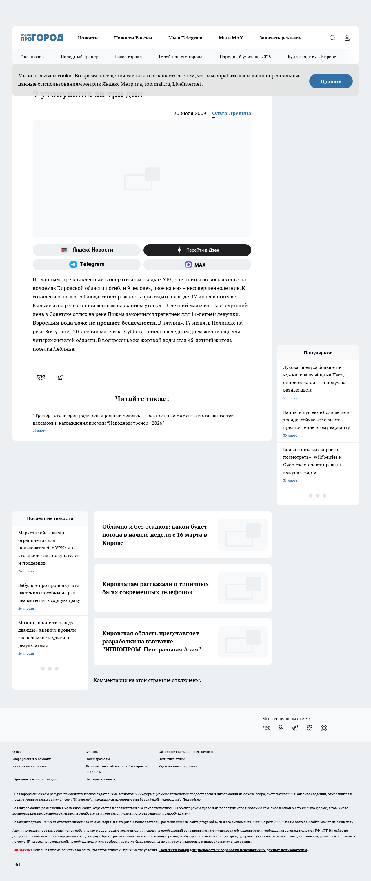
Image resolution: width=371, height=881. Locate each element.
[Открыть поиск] (332, 37)
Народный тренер (80, 56)
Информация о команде (32, 759)
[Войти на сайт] (347, 37)
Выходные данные (100, 779)
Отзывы (92, 751)
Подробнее (192, 799)
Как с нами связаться (29, 766)
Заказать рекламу (280, 38)
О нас (16, 751)
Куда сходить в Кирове (312, 56)
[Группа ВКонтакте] (266, 728)
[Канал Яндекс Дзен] (197, 250)
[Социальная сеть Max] (197, 264)
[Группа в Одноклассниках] (280, 728)
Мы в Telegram (185, 38)
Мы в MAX (231, 38)
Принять (331, 81)
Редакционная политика (178, 766)
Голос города (128, 56)
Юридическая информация (34, 779)
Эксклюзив (32, 56)
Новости (88, 38)
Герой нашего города (181, 56)
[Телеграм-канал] (87, 264)
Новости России (133, 38)
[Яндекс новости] (87, 250)
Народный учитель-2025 (245, 56)
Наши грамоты (98, 759)
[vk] (42, 378)
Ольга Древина (231, 113)
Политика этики (172, 759)
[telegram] (61, 378)
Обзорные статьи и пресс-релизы (186, 751)
